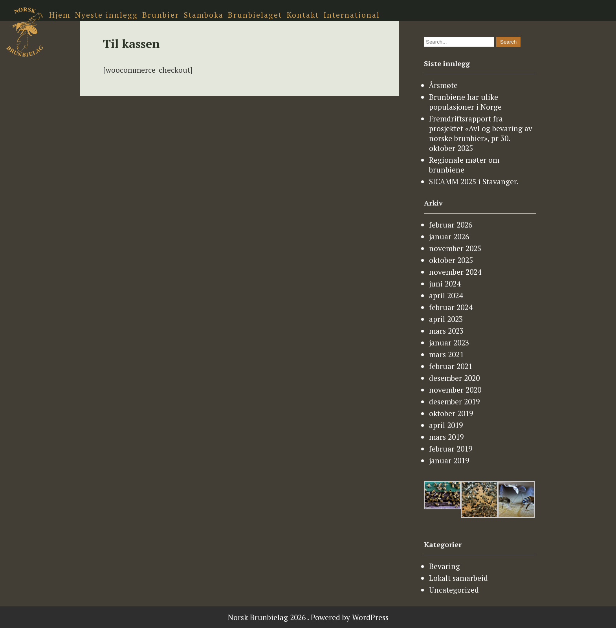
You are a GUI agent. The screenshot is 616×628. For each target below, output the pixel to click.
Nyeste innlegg (106, 15)
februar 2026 (450, 225)
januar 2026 (449, 236)
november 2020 (455, 390)
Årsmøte (443, 85)
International (352, 15)
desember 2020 (454, 378)
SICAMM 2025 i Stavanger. (474, 181)
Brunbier (160, 15)
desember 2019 (454, 401)
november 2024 (455, 272)
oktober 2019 (451, 413)
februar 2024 (450, 307)
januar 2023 (449, 342)
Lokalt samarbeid (458, 578)
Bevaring (444, 566)
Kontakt (303, 15)
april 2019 (446, 425)
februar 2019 (450, 449)
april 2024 (446, 295)
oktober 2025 (451, 260)
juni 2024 (444, 283)
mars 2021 (446, 354)
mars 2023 (446, 331)
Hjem (59, 15)
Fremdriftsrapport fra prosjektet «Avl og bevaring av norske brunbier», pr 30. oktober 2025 (480, 133)
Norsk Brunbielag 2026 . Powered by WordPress (308, 617)
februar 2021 (450, 366)
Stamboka (204, 15)
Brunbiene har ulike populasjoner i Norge (465, 102)
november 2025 (455, 248)
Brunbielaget (255, 15)
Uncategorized (454, 590)
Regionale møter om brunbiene (464, 164)
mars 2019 (446, 437)
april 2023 (446, 319)
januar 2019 (449, 460)
